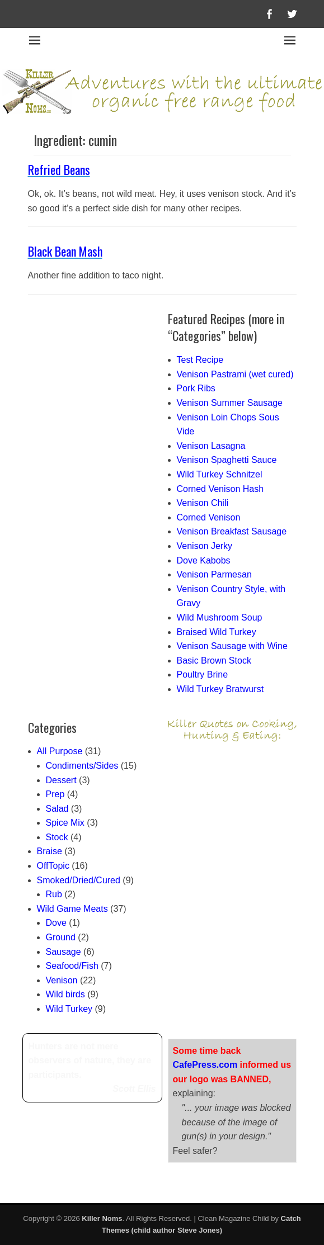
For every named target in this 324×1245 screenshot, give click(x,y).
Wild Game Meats (72, 908)
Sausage (63, 952)
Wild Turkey (69, 1009)
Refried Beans (59, 169)
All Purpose (60, 751)
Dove (56, 922)
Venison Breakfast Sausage (232, 531)
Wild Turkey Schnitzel (219, 474)
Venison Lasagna (211, 446)
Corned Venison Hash (220, 489)
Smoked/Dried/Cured (78, 880)
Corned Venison (209, 517)
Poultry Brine (202, 674)
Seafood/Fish (72, 966)
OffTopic (53, 865)
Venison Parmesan (214, 574)
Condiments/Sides (82, 765)
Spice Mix (65, 822)
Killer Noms (102, 1218)
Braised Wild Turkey (216, 632)
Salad (57, 808)
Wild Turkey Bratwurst (220, 689)
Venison (62, 980)
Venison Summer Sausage (230, 403)
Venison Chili (203, 503)
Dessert (61, 780)
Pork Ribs (196, 388)
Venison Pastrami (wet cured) (235, 374)
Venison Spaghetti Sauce (227, 460)
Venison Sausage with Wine (232, 646)
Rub (54, 894)
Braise (49, 851)
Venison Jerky (205, 546)
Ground (61, 937)
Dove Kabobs (204, 560)
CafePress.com (205, 1064)
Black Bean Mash (65, 251)
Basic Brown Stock (214, 660)
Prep (55, 794)
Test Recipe (200, 359)
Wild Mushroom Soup (219, 617)
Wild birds (65, 994)
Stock (57, 837)
